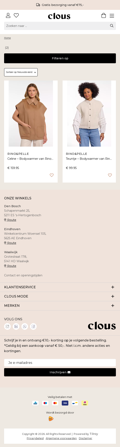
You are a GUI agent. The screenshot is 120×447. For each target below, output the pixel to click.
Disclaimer (85, 438)
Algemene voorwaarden (61, 438)
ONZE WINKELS (17, 198)
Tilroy (94, 434)
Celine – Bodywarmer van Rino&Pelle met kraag (30, 159)
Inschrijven (60, 372)
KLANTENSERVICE (60, 287)
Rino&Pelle (18, 154)
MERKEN (60, 305)
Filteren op (60, 58)
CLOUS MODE (60, 296)
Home (7, 38)
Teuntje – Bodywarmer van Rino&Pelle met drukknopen (89, 159)
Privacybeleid (35, 438)
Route (10, 220)
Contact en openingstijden (23, 275)
